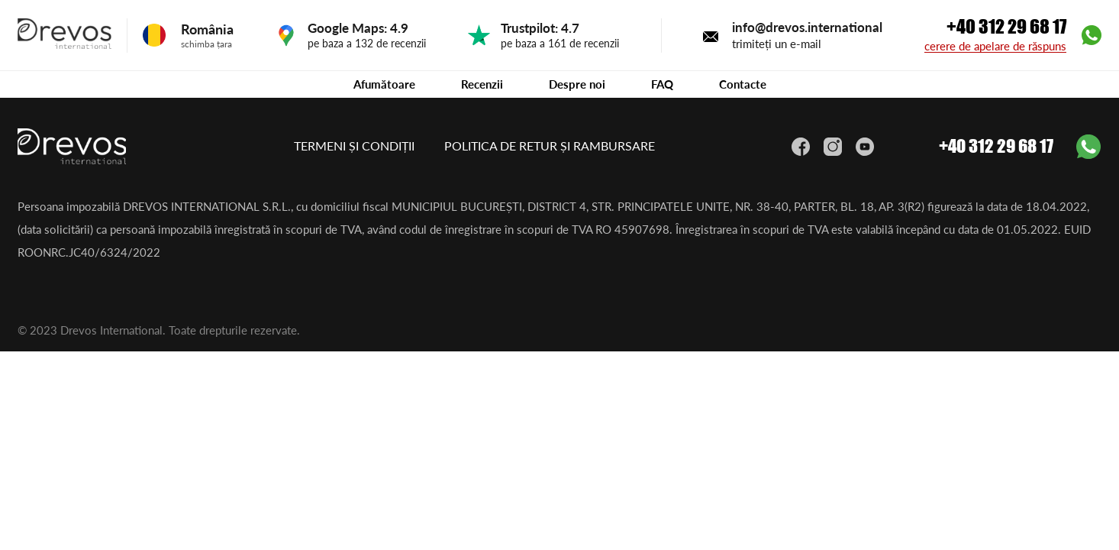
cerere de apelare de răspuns (995, 46)
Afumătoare (384, 84)
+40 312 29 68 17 (1006, 27)
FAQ (662, 84)
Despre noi (577, 84)
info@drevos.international (807, 27)
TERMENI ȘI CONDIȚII (356, 145)
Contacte (742, 84)
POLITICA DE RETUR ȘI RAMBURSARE (549, 145)
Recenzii (482, 84)
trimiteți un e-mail (776, 43)
